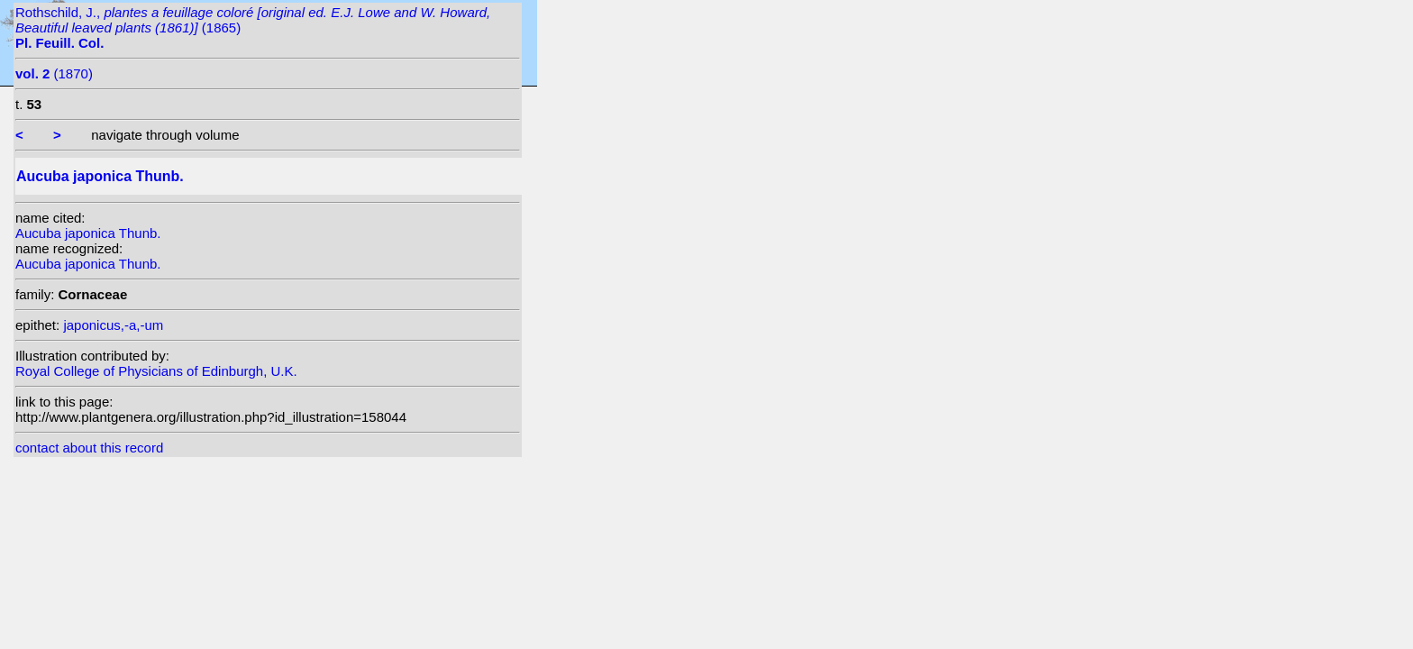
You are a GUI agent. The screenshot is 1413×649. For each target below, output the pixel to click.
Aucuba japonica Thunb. (88, 233)
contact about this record (89, 447)
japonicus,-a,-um (113, 325)
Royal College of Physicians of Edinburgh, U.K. (156, 371)
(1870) (54, 73)
